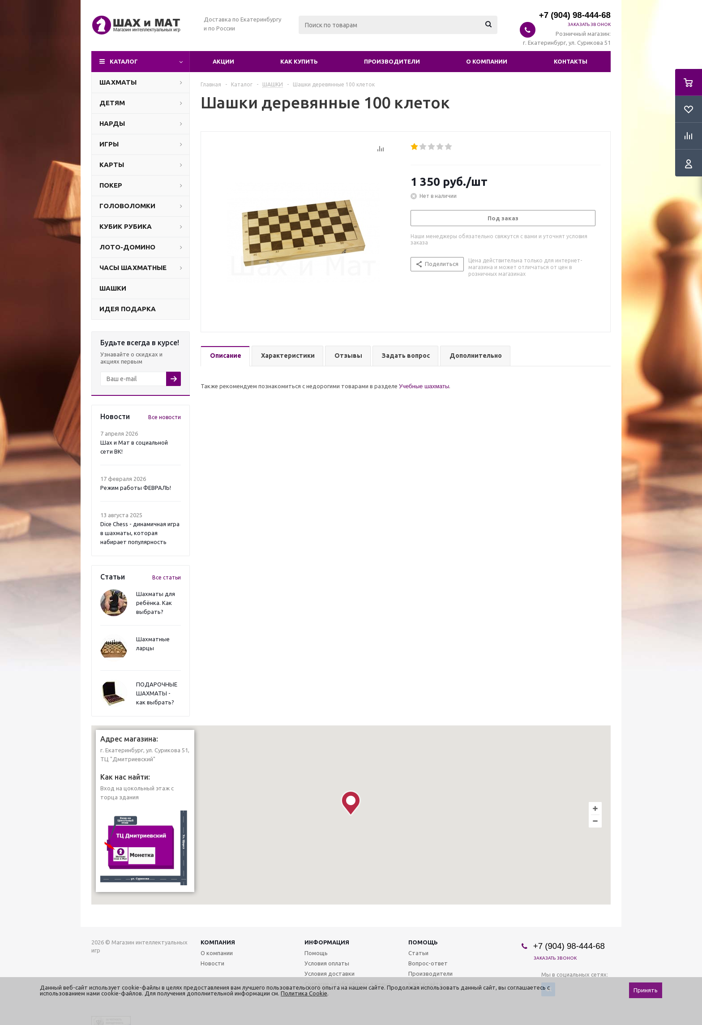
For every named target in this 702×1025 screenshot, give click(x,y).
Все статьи (166, 577)
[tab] (225, 356)
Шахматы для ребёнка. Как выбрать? (155, 603)
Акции (223, 61)
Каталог (124, 61)
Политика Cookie (304, 993)
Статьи (418, 953)
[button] (351, 803)
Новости (212, 963)
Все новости (164, 417)
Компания (218, 942)
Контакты (570, 61)
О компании (486, 61)
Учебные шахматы (424, 386)
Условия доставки (329, 973)
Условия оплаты (326, 963)
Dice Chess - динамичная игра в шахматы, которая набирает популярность (140, 533)
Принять (646, 990)
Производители (392, 61)
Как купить (299, 61)
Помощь (423, 942)
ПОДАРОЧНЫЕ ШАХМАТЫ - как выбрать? (156, 693)
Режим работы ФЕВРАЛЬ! (135, 488)
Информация (326, 942)
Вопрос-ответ (428, 963)
